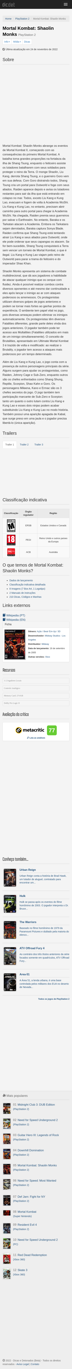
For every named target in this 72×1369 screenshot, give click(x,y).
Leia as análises (36, 738)
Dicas (27, 41)
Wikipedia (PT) (14, 615)
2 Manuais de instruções (22, 592)
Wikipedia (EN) (14, 619)
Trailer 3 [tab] (38, 444)
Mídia (17, 41)
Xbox (47, 657)
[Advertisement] (36, 103)
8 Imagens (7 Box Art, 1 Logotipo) (27, 588)
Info (7, 41)
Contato (35, 1364)
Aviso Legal (22, 1364)
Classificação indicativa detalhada (27, 584)
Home (8, 18)
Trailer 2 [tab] (24, 444)
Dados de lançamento (21, 580)
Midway (45, 644)
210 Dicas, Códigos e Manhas (25, 596)
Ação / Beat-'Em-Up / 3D (49, 631)
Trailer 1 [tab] (9, 444)
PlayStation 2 (22, 18)
